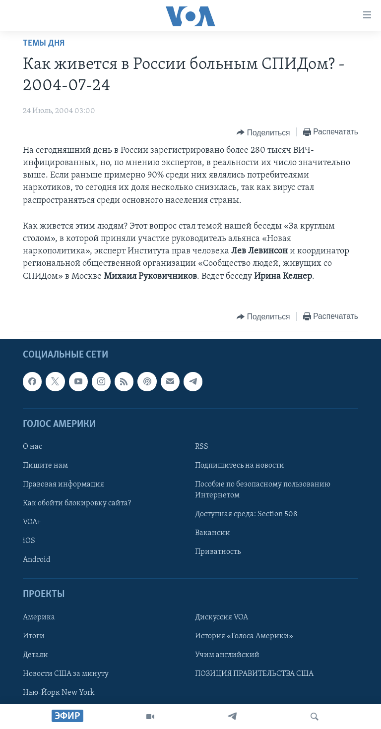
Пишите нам (45, 466)
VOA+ (32, 522)
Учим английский (227, 655)
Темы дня (43, 43)
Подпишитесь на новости (239, 466)
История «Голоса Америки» (244, 636)
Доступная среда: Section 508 (246, 514)
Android (37, 560)
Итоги (34, 636)
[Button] (263, 132)
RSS (201, 447)
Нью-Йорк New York (58, 693)
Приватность (218, 552)
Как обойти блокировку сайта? (77, 503)
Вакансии (212, 533)
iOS (29, 541)
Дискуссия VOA (221, 617)
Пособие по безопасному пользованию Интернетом (262, 490)
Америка (39, 617)
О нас (32, 447)
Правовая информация (63, 484)
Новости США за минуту (66, 674)
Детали (35, 655)
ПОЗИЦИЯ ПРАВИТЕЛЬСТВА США (254, 674)
